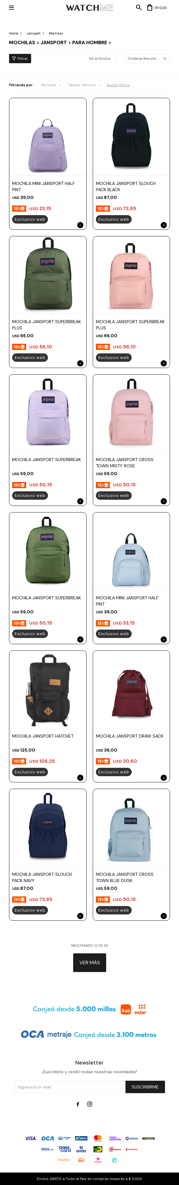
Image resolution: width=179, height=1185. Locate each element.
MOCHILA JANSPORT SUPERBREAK (46, 459)
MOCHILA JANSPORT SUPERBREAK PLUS (46, 325)
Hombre (82, 85)
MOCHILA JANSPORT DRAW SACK (129, 736)
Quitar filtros (118, 85)
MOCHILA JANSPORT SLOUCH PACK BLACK (126, 186)
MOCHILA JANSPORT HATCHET (42, 736)
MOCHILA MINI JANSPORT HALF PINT (43, 186)
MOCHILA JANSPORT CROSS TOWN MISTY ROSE (124, 463)
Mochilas (48, 85)
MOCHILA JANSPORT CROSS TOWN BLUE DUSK (124, 877)
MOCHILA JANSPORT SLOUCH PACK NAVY (42, 877)
